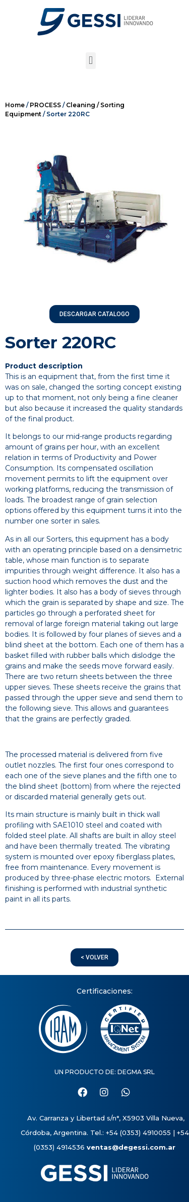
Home (15, 105)
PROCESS (45, 105)
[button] (90, 60)
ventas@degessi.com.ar (131, 1147)
